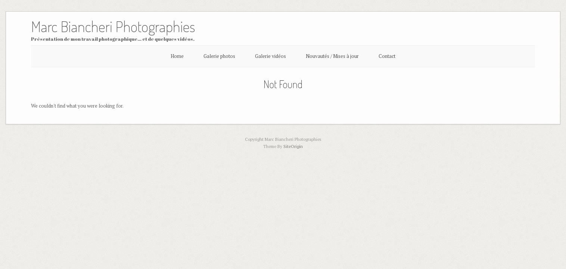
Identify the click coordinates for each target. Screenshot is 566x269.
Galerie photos (219, 56)
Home (177, 56)
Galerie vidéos (270, 56)
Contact (387, 56)
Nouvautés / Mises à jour (332, 56)
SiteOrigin (293, 146)
